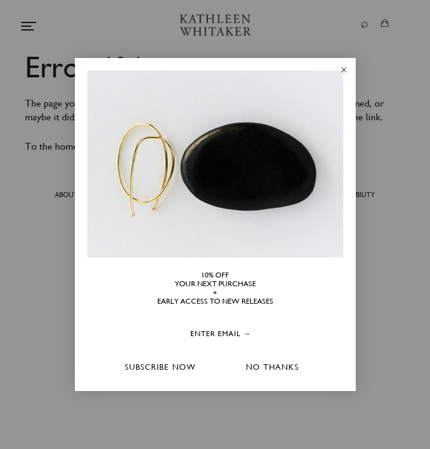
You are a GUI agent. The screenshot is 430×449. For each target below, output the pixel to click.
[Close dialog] (343, 69)
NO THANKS (272, 367)
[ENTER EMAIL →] (220, 333)
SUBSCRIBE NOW (160, 367)
